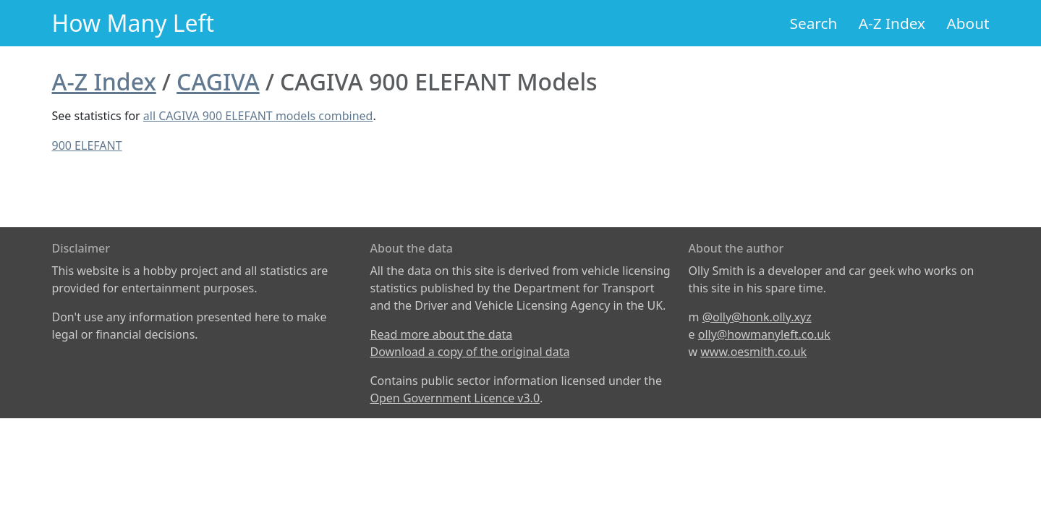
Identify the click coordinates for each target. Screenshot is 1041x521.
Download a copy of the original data (470, 352)
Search (814, 23)
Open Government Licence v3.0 (455, 398)
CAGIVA (218, 81)
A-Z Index (892, 23)
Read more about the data (441, 334)
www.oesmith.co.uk (753, 352)
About (967, 23)
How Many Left (133, 22)
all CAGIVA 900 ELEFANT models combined (258, 116)
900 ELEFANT (87, 145)
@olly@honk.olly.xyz (757, 317)
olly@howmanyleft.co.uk (764, 334)
